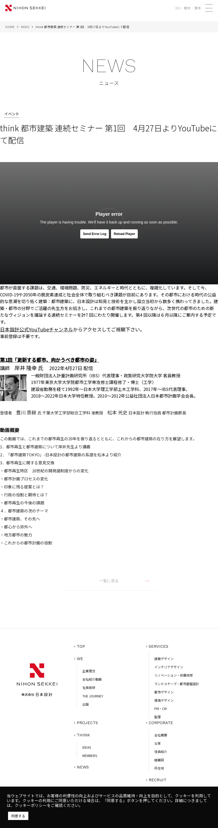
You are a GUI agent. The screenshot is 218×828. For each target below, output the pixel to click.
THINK (83, 735)
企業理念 (88, 671)
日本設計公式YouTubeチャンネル (36, 329)
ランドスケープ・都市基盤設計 (176, 683)
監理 (157, 717)
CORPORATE (161, 722)
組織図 (159, 760)
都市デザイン (164, 692)
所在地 (159, 768)
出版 (85, 704)
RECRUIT (157, 780)
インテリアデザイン (168, 667)
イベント (11, 113)
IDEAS (86, 747)
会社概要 (160, 735)
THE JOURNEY (92, 696)
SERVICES (158, 646)
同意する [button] (18, 815)
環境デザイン (164, 700)
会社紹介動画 (92, 679)
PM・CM (160, 708)
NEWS (25, 27)
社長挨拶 (88, 687)
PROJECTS (87, 722)
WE (80, 658)
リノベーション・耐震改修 (173, 675)
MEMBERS (89, 755)
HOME (9, 27)
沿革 (157, 743)
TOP (81, 646)
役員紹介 (160, 751)
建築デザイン (164, 658)
